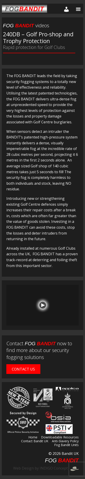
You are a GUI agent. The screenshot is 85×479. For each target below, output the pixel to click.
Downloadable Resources (60, 437)
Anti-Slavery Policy (65, 441)
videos (26, 25)
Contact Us (23, 369)
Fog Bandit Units (66, 445)
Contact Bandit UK (34, 441)
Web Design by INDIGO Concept (46, 468)
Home (32, 437)
